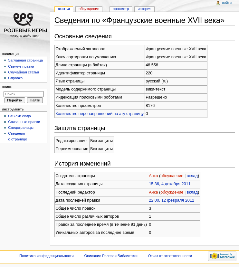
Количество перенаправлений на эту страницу (99, 113)
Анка (153, 176)
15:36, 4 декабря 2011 (170, 184)
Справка (15, 78)
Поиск (7, 87)
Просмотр (121, 9)
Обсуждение (89, 9)
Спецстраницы (20, 127)
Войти (227, 3)
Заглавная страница (25, 60)
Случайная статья (23, 72)
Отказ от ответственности (170, 256)
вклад (192, 176)
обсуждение (171, 176)
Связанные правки (24, 122)
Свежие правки (21, 66)
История (144, 9)
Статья (64, 9)
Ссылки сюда (19, 116)
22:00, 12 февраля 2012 (171, 200)
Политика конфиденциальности (46, 256)
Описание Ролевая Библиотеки (111, 256)
